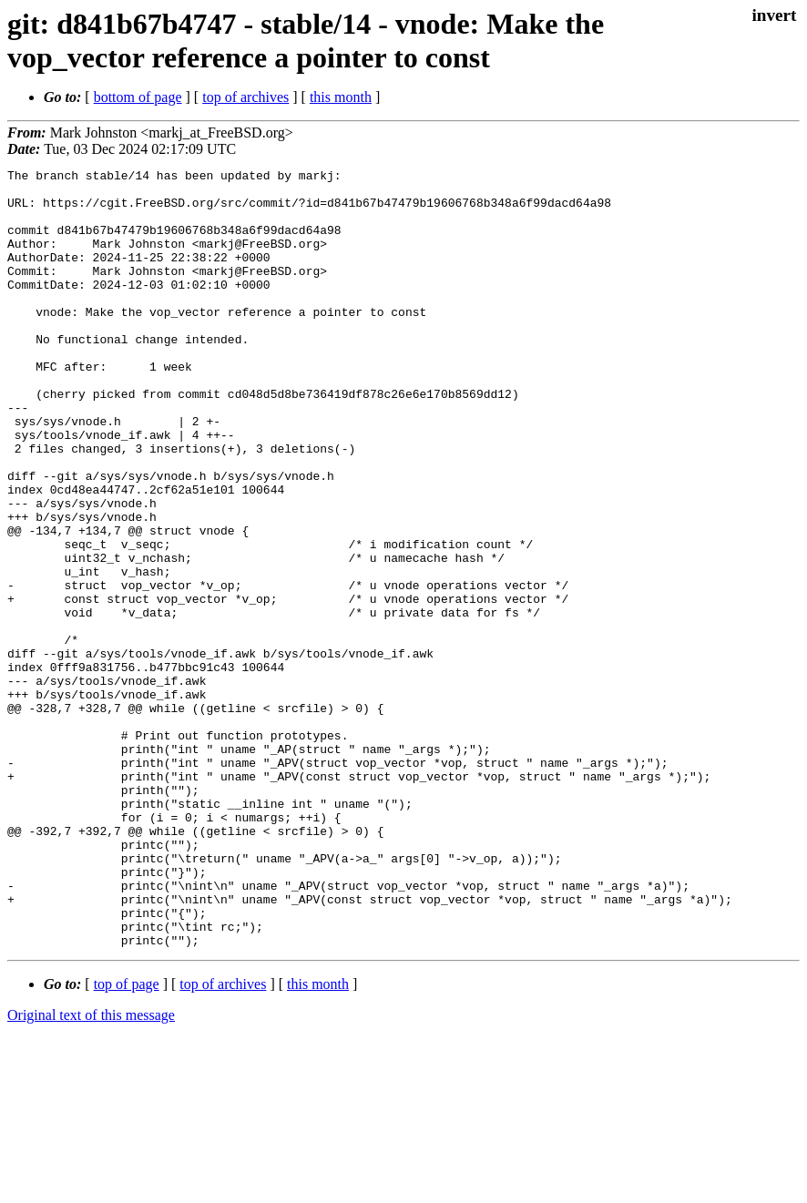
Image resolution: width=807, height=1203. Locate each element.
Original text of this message (91, 1170)
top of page (126, 1139)
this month (341, 97)
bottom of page (138, 97)
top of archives (245, 97)
